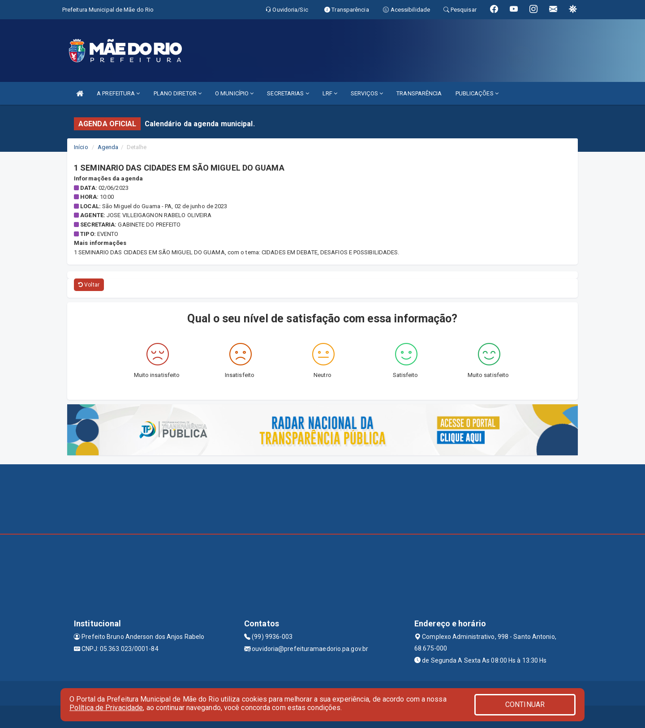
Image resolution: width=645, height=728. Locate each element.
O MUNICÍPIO (234, 93)
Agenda (108, 147)
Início (81, 147)
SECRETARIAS (288, 93)
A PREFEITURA (118, 93)
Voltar (88, 285)
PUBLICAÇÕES (477, 93)
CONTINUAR (525, 704)
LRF (330, 93)
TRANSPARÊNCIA (419, 93)
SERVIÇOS (367, 93)
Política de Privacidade (106, 707)
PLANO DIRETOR (178, 93)
